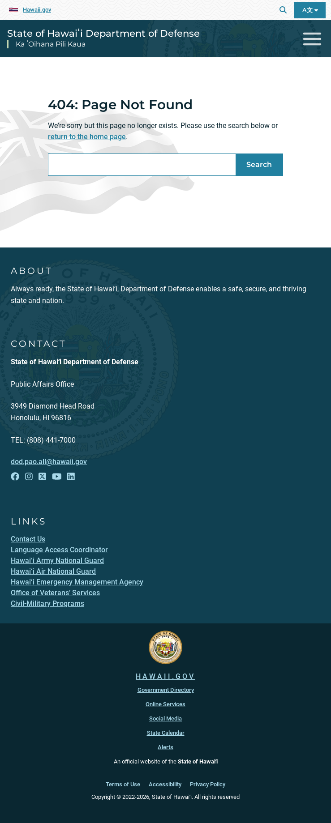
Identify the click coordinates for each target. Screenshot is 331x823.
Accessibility (165, 784)
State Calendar (166, 732)
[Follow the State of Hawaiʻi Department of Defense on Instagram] (29, 477)
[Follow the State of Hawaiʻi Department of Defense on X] (42, 477)
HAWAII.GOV (165, 676)
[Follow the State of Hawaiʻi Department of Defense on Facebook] (15, 477)
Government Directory (166, 690)
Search (259, 164)
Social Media (165, 718)
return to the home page (87, 136)
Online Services (165, 704)
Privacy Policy (207, 784)
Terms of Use (123, 784)
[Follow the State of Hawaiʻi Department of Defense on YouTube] (57, 477)
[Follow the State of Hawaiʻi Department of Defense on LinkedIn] (71, 477)
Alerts (165, 747)
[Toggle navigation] (312, 38)
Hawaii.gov (37, 9)
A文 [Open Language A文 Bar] (310, 10)
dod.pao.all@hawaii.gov (49, 461)
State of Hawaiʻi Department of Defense (103, 33)
